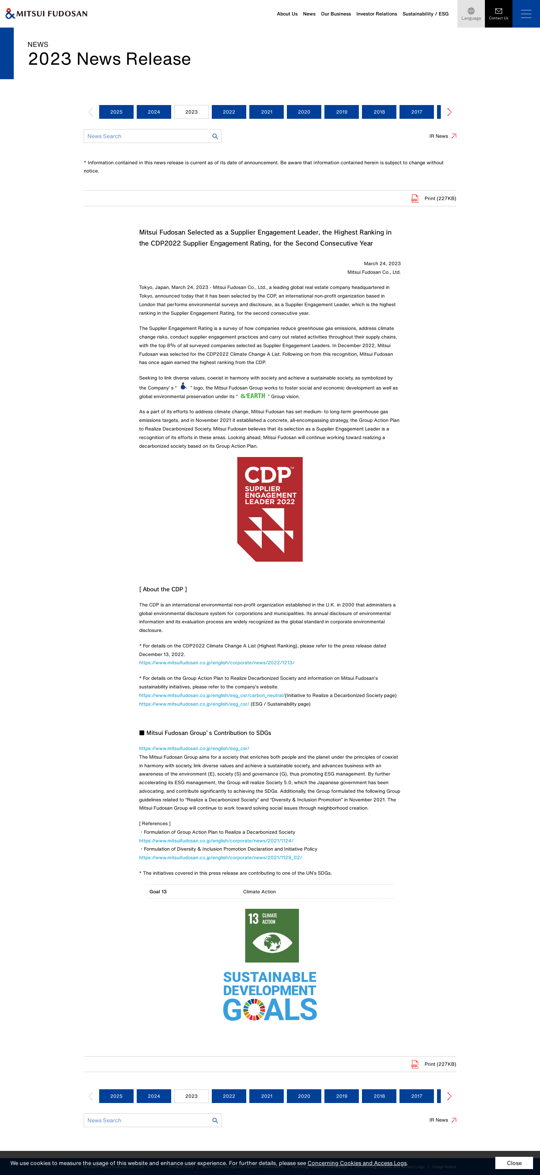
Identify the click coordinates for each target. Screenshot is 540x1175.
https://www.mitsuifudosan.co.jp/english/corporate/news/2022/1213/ (216, 662)
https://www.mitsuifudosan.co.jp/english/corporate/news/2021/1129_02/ (220, 857)
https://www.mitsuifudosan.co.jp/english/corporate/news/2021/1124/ (216, 840)
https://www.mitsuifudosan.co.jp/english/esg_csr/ (194, 704)
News (309, 14)
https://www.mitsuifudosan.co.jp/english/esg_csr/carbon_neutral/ (212, 695)
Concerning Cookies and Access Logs (357, 1163)
